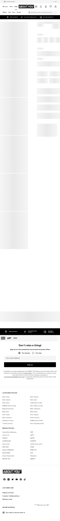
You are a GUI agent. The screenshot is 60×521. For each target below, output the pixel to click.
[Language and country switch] (54, 1)
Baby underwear (35, 463)
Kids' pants (5, 457)
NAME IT (33, 513)
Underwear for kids (36, 457)
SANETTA (33, 504)
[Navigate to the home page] (27, 6)
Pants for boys (34, 472)
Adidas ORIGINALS (8, 504)
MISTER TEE (6, 513)
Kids (15, 6)
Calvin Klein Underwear (9, 487)
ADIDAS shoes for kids (9, 460)
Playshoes (33, 510)
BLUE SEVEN (6, 507)
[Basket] (55, 6)
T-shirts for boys (7, 478)
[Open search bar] (29, 12)
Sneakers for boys (8, 475)
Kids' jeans (33, 454)
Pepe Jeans (6, 498)
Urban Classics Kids (8, 510)
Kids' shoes (5, 451)
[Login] (41, 6)
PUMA (32, 501)
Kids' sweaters (7, 472)
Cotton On (5, 490)
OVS (31, 507)
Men (11, 6)
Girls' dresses (34, 469)
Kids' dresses (34, 451)
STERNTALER (6, 495)
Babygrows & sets (8, 463)
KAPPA (32, 492)
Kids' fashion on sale (36, 460)
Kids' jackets (6, 454)
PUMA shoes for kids (36, 475)
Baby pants (33, 466)
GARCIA (4, 492)
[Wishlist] (50, 6)
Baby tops (5, 466)
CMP (31, 487)
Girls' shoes (6, 469)
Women (5, 6)
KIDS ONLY (5, 501)
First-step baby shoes (37, 478)
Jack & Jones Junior (36, 498)
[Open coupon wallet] (36, 6)
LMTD (32, 490)
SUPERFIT (33, 495)
